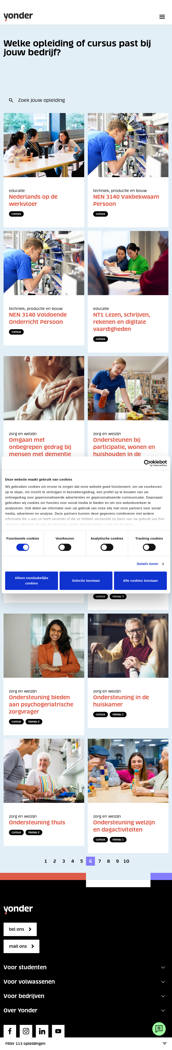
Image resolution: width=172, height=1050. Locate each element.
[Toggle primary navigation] (163, 16)
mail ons (18, 946)
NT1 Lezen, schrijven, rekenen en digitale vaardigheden (121, 322)
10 (126, 861)
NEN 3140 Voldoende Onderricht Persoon (38, 318)
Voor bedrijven (24, 996)
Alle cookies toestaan (140, 581)
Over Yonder (20, 1010)
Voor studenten (25, 967)
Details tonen (147, 564)
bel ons (16, 929)
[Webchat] (159, 1029)
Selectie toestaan (86, 581)
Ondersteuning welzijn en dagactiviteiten (124, 826)
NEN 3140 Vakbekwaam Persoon (126, 200)
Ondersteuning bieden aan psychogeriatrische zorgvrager (41, 704)
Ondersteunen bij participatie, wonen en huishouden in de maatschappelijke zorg (124, 450)
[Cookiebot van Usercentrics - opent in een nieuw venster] (147, 463)
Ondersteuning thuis (37, 822)
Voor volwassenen (29, 981)
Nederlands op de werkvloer (33, 200)
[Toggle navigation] (163, 967)
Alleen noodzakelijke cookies (31, 580)
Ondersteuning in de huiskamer (121, 701)
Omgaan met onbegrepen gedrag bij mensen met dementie (40, 447)
